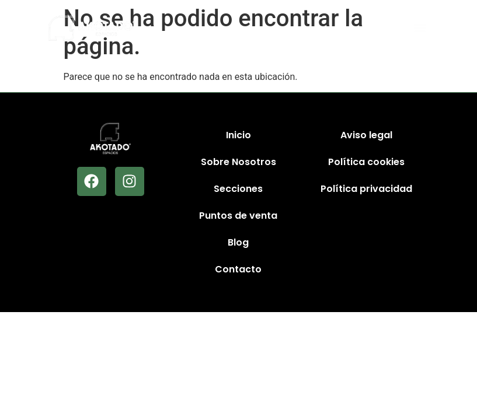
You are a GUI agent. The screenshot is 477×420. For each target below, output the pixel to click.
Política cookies (366, 162)
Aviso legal (366, 135)
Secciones (238, 188)
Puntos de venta (238, 215)
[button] (419, 28)
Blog (238, 242)
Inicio (238, 135)
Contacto (238, 269)
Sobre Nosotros (238, 162)
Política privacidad (366, 188)
